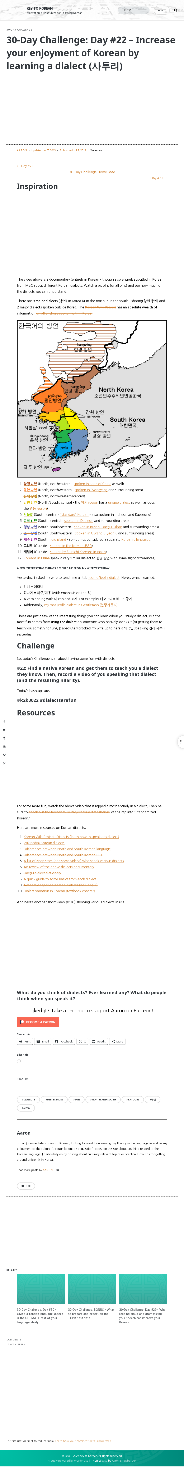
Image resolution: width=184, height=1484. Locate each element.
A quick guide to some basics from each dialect (60, 896)
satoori (133, 1116)
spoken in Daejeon (78, 538)
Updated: (44, 168)
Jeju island (58, 556)
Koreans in (37, 575)
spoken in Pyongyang (91, 507)
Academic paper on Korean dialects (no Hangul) (61, 902)
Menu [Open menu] (161, 10)
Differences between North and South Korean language (67, 866)
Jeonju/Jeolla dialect (103, 595)
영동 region (38, 526)
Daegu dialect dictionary (42, 890)
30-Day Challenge (26, 34)
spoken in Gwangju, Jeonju (96, 550)
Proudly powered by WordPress (68, 1478)
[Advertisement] (92, 129)
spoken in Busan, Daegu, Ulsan (98, 544)
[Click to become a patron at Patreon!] (92, 1039)
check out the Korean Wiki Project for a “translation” (69, 829)
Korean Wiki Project (100, 324)
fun (77, 1116)
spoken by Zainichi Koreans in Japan (78, 569)
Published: (73, 168)
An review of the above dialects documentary (59, 884)
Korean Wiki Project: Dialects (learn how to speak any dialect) (71, 854)
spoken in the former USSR (71, 563)
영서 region (89, 519)
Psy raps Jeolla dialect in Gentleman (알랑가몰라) (81, 622)
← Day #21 (25, 183)
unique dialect (119, 519)
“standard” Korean (74, 532)
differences (55, 1116)
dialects (29, 1116)
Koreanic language (135, 556)
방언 (153, 1116)
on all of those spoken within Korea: (64, 330)
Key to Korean (43, 8)
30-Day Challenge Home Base (92, 189)
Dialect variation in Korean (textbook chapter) (59, 908)
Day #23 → (158, 195)
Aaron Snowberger (124, 1478)
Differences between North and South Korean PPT (63, 872)
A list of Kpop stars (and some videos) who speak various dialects (74, 878)
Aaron (22, 168)
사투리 (26, 1125)
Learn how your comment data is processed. (90, 1458)
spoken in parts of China (92, 501)
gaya (105, 1478)
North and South (104, 1116)
